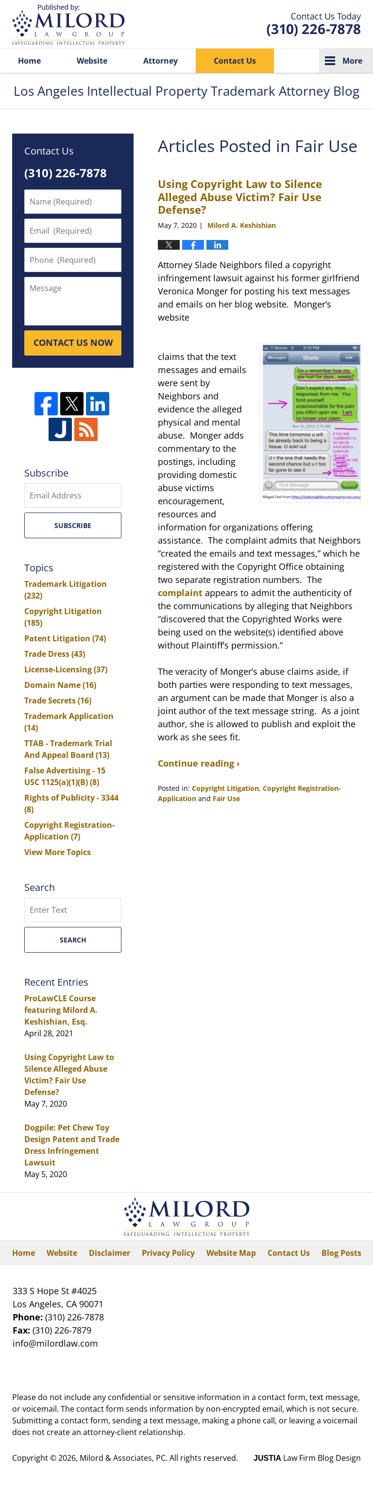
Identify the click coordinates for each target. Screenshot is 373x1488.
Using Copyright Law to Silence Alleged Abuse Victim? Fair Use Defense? (240, 196)
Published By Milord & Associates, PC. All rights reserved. (314, 24)
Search (73, 939)
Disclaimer (109, 1253)
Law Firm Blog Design (307, 1458)
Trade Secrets (57, 700)
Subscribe (72, 525)
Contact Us (235, 60)
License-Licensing (65, 669)
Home (29, 60)
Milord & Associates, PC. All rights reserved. (159, 1458)
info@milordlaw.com (55, 1343)
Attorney (160, 60)
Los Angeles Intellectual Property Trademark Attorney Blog (68, 24)
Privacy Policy (168, 1253)
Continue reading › (199, 763)
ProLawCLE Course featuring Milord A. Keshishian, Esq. (61, 1010)
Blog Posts (341, 1253)
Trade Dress (54, 654)
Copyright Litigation (225, 788)
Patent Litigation (65, 638)
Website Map (231, 1253)
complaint (180, 593)
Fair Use (226, 798)
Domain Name (60, 685)
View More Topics (57, 852)
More (352, 60)
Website (92, 60)
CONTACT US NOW (73, 342)
